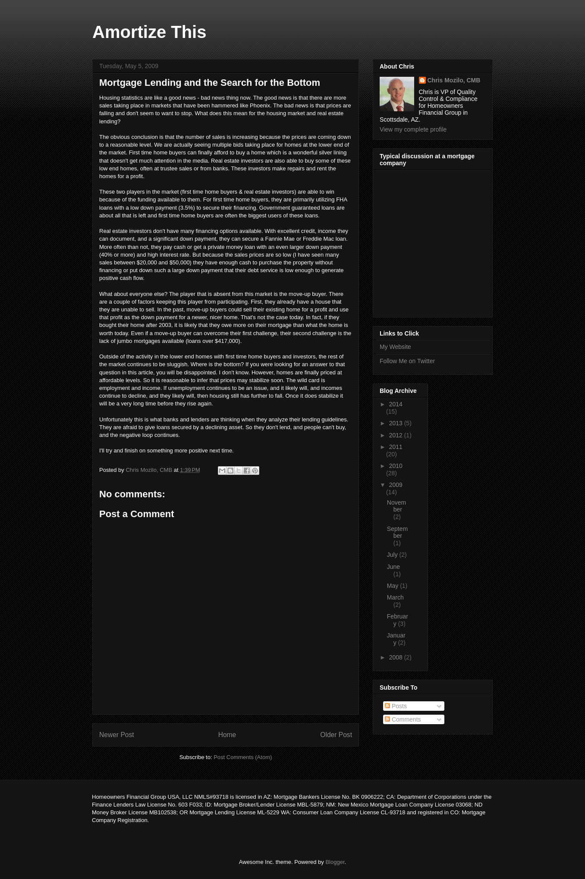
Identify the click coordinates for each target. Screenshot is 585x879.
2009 (396, 484)
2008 (396, 657)
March (395, 597)
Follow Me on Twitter (407, 361)
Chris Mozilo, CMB (454, 80)
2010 (396, 465)
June (393, 566)
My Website (395, 346)
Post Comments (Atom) (243, 757)
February (397, 620)
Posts (396, 706)
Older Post (336, 734)
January (396, 639)
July (393, 554)
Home (227, 734)
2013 (396, 423)
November (396, 506)
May (393, 585)
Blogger (334, 862)
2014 (396, 404)
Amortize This (149, 31)
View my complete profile (413, 129)
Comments (403, 719)
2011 (396, 446)
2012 (396, 435)
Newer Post (116, 734)
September (397, 532)
